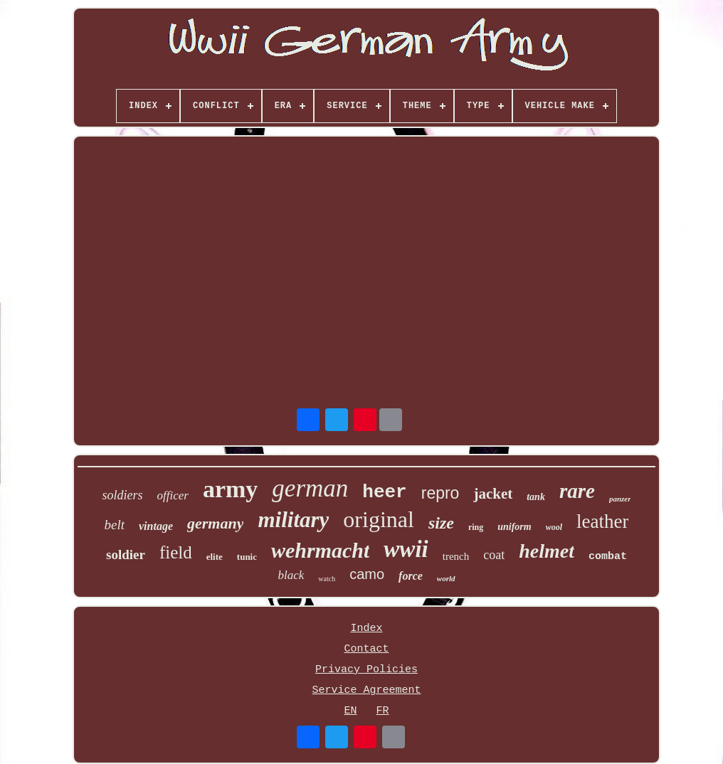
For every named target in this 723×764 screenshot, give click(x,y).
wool (554, 527)
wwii (406, 549)
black (291, 575)
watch (326, 579)
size (441, 523)
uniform (514, 526)
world (446, 578)
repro (440, 493)
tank (536, 497)
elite (214, 556)
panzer (620, 498)
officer (173, 495)
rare (577, 490)
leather (602, 521)
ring (475, 527)
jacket (492, 493)
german (310, 488)
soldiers (122, 495)
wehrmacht (320, 550)
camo (366, 574)
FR (382, 711)
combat (608, 557)
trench (456, 556)
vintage (156, 526)
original (378, 519)
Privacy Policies (366, 670)
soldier (125, 554)
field (175, 552)
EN (350, 711)
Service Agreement (366, 690)
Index (366, 628)
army (230, 489)
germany (215, 523)
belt (115, 524)
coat (494, 555)
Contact (366, 649)
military (293, 519)
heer (384, 492)
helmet (546, 551)
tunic (247, 556)
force (411, 576)
